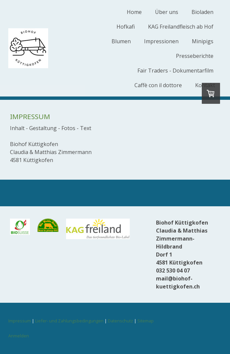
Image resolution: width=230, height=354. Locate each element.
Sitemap (145, 321)
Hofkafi (125, 26)
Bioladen (202, 12)
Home (134, 12)
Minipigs (202, 41)
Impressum (19, 321)
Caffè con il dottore (158, 85)
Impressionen (161, 41)
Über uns (166, 12)
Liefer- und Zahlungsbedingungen (69, 321)
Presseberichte (194, 56)
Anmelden (18, 336)
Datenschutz (120, 321)
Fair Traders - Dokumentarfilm (175, 70)
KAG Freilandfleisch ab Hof (180, 26)
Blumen (121, 41)
